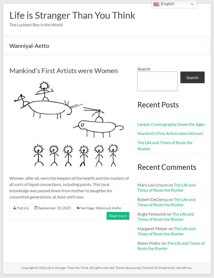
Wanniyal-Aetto (108, 208)
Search (143, 68)
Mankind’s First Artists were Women (63, 70)
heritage (87, 208)
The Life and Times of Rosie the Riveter (166, 187)
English (163, 4)
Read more (118, 216)
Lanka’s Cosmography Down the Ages (171, 124)
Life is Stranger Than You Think (72, 15)
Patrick (23, 208)
